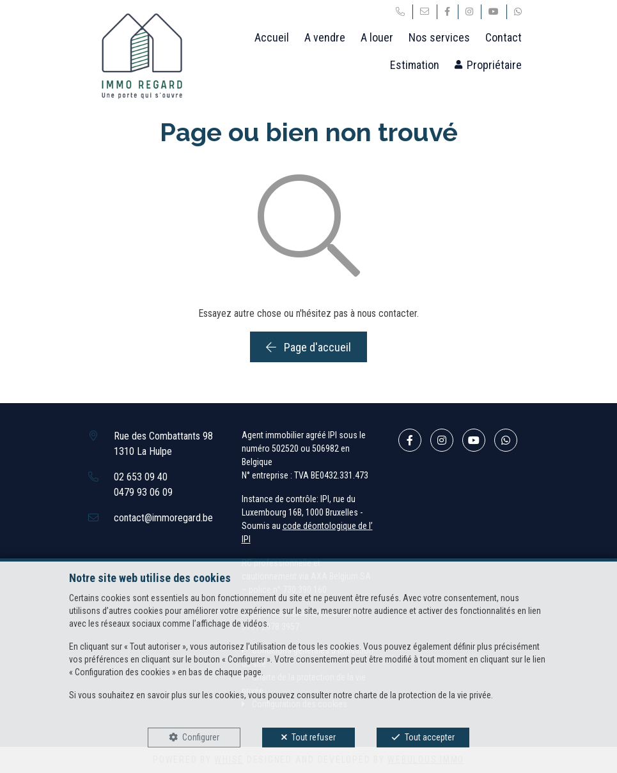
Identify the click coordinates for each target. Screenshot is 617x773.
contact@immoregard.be (163, 518)
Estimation (414, 65)
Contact (503, 37)
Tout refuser (314, 737)
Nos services (439, 37)
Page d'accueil (308, 347)
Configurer (200, 737)
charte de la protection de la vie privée (422, 695)
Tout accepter (430, 737)
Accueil (271, 37)
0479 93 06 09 (143, 492)
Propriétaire (494, 65)
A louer (377, 37)
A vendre (324, 37)
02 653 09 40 (141, 477)
